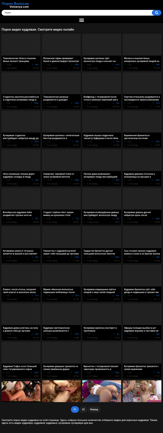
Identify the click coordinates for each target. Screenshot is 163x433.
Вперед (94, 409)
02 (83, 409)
